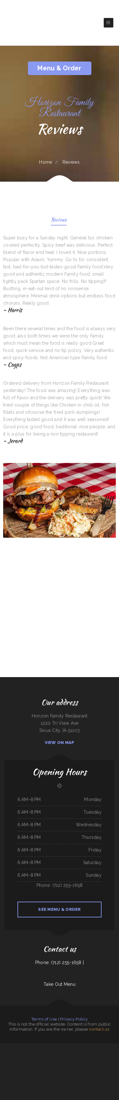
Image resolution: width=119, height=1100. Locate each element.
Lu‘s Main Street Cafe (78, 1061)
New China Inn (3, 1061)
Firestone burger (70, 1068)
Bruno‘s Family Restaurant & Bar (13, 1061)
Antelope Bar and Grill (42, 1068)
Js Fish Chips (3, 1046)
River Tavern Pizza (54, 1075)
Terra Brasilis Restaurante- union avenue (105, 1061)
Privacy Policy (74, 1019)
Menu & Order (59, 68)
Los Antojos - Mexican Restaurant (90, 1061)
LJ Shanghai (64, 1068)
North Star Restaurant (96, 1068)
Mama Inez (58, 1068)
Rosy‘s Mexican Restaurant (45, 1075)
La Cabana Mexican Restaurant (51, 1046)
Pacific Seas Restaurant (109, 1046)
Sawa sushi (76, 1068)
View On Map (60, 742)
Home (45, 162)
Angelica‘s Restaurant (100, 1046)
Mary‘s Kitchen (30, 1061)
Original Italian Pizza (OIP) (23, 1046)
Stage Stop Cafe (37, 1061)
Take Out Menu (59, 984)
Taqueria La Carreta (78, 1046)
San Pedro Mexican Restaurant (85, 1068)
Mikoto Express (86, 1046)
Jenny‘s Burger (75, 1075)
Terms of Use (44, 1019)
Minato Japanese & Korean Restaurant (30, 1068)
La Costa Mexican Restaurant (67, 1061)
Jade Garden (92, 1046)
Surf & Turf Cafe (51, 1068)
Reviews (59, 220)
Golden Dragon (23, 1061)
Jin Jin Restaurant (61, 1046)
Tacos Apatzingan (58, 1061)
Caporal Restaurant (69, 1046)
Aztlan (52, 1061)
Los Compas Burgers (18, 1068)
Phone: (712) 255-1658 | (59, 962)
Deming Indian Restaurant (12, 1046)
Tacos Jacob (32, 1046)
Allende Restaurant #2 (40, 1046)
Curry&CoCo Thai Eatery (45, 1061)
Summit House (105, 1068)
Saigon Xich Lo (68, 1075)
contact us (99, 1029)
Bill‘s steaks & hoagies (9, 1068)
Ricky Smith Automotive (113, 1068)
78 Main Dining (62, 1075)
